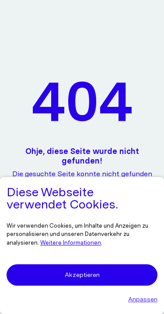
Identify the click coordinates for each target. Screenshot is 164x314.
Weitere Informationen (70, 242)
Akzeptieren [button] (82, 274)
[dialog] (82, 245)
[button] (82, 299)
